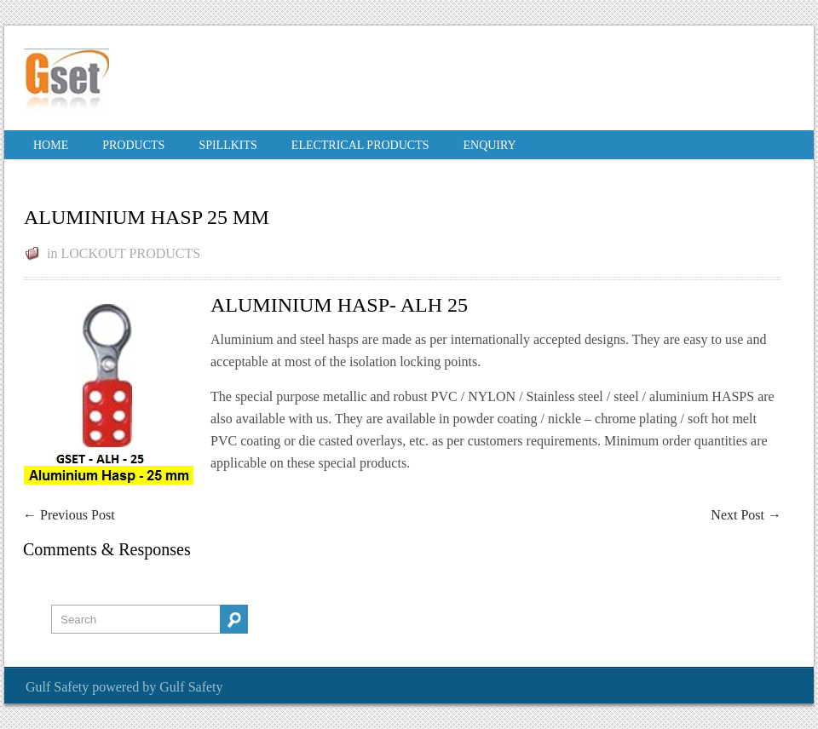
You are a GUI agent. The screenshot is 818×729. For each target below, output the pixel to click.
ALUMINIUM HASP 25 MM (146, 217)
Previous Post (69, 515)
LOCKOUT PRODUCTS (130, 253)
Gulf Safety (57, 687)
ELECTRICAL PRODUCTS (360, 145)
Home (50, 145)
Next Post (746, 515)
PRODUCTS (133, 145)
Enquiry (489, 145)
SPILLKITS (227, 145)
